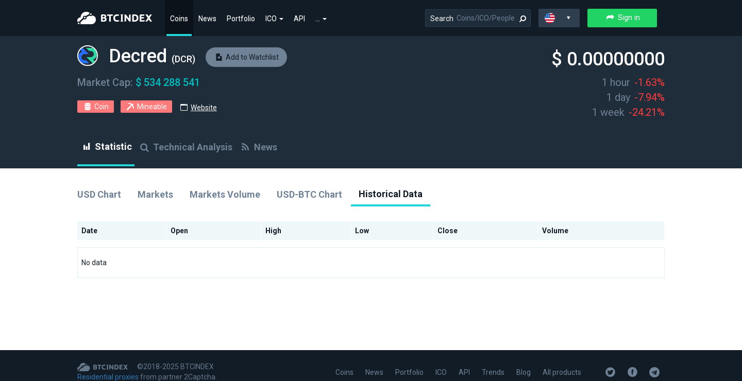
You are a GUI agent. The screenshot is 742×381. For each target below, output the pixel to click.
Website (204, 107)
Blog (523, 372)
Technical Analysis (185, 147)
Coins (179, 18)
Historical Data (391, 193)
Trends (493, 372)
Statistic (106, 146)
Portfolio (241, 18)
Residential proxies (108, 377)
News (207, 18)
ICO (274, 18)
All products (562, 372)
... (321, 18)
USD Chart (99, 194)
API (299, 18)
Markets (155, 194)
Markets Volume (225, 194)
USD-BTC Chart (309, 194)
